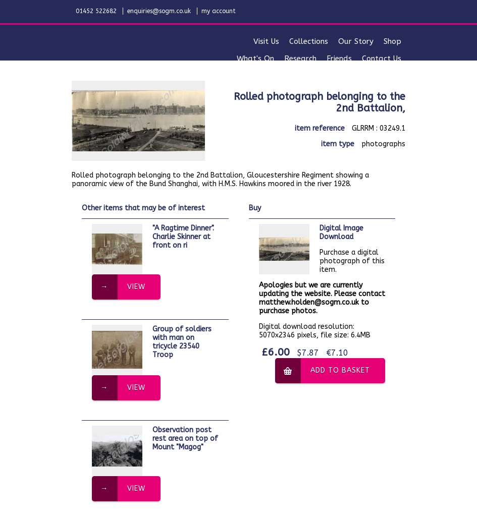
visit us (266, 41)
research (300, 58)
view (136, 286)
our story (356, 41)
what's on (255, 58)
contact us (381, 58)
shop (392, 41)
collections (308, 41)
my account (218, 11)
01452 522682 (96, 11)
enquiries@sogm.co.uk (159, 11)
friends (339, 58)
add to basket (340, 370)
